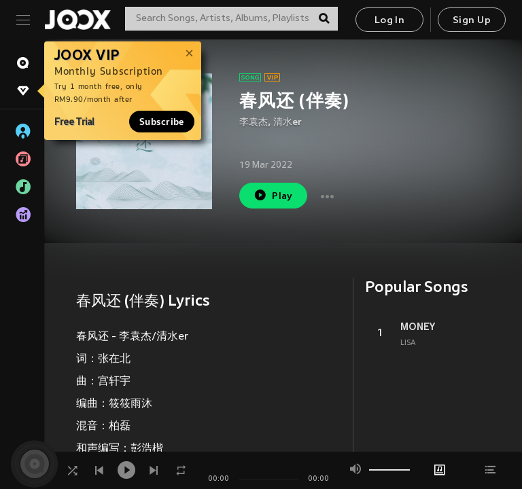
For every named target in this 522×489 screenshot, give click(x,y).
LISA (408, 343)
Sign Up (472, 21)
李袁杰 (253, 122)
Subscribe (161, 121)
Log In (389, 21)
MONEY (417, 326)
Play (273, 195)
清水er (287, 122)
